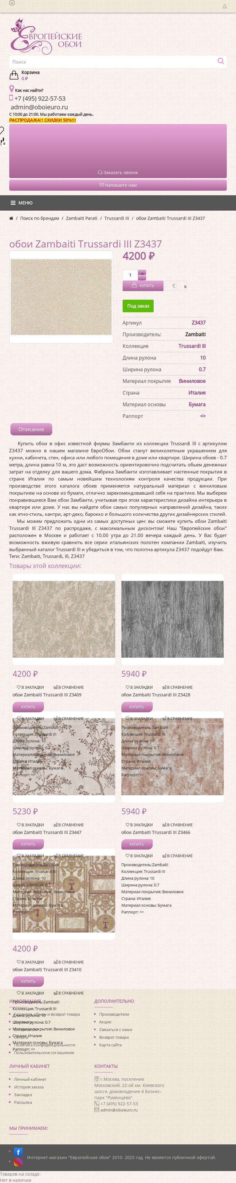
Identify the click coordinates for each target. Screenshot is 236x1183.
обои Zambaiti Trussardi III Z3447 (47, 832)
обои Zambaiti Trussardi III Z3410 (47, 969)
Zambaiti (195, 334)
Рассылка (23, 1102)
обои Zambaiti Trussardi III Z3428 (155, 695)
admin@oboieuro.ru (119, 1110)
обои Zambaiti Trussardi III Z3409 (47, 695)
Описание (31, 429)
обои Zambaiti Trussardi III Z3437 (170, 218)
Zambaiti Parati (81, 218)
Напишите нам (118, 185)
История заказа (29, 1087)
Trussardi (52, 556)
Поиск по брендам (39, 218)
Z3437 (78, 556)
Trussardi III (116, 218)
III (67, 556)
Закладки (23, 1094)
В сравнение (184, 286)
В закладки (172, 286)
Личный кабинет (30, 1079)
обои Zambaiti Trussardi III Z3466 (155, 832)
